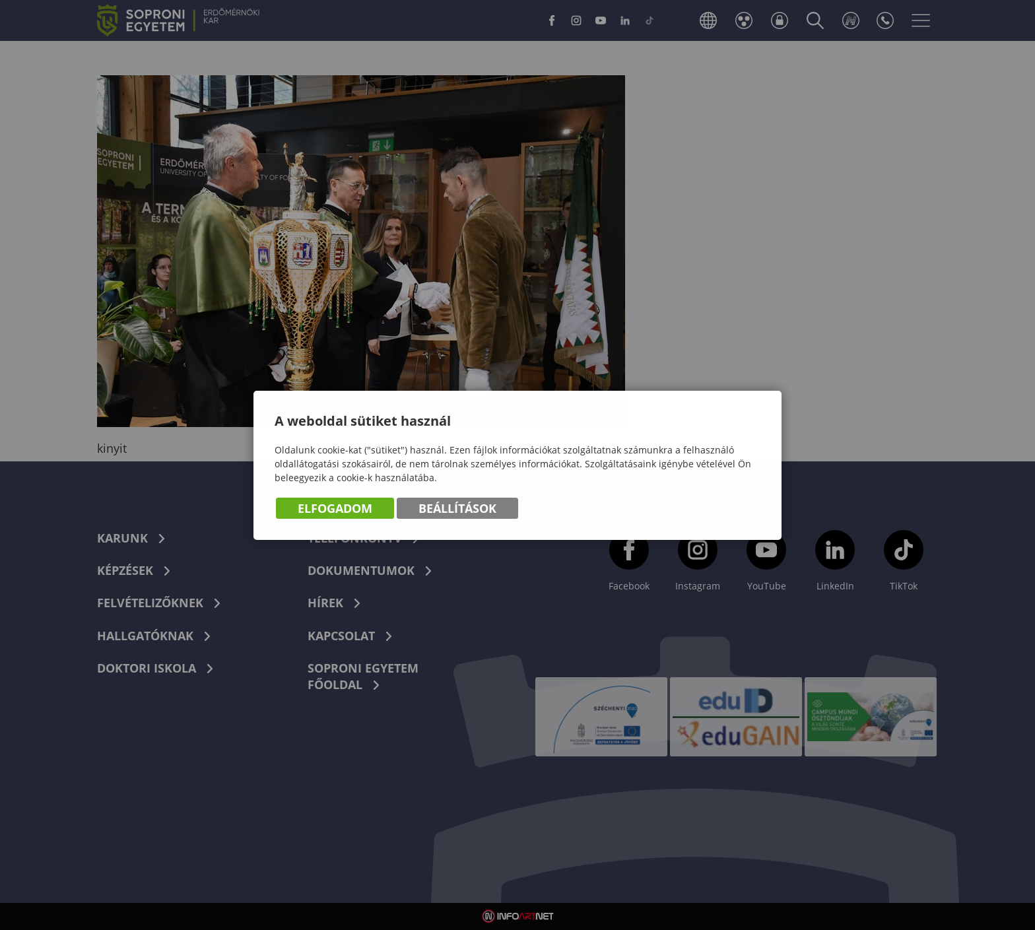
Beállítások (457, 509)
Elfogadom (335, 509)
